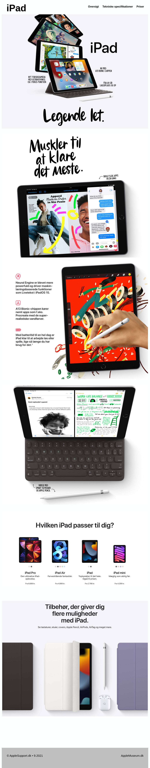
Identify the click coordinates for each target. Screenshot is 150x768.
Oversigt (93, 6)
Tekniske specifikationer (117, 6)
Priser (140, 6)
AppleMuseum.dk (132, 755)
